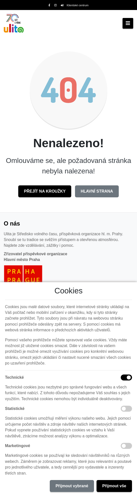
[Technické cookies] (126, 377)
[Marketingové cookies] (126, 446)
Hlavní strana (97, 191)
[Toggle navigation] (127, 23)
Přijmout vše (114, 486)
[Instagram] (55, 5)
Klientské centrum (75, 5)
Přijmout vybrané (72, 486)
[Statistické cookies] (126, 409)
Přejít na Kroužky (45, 191)
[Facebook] (49, 5)
